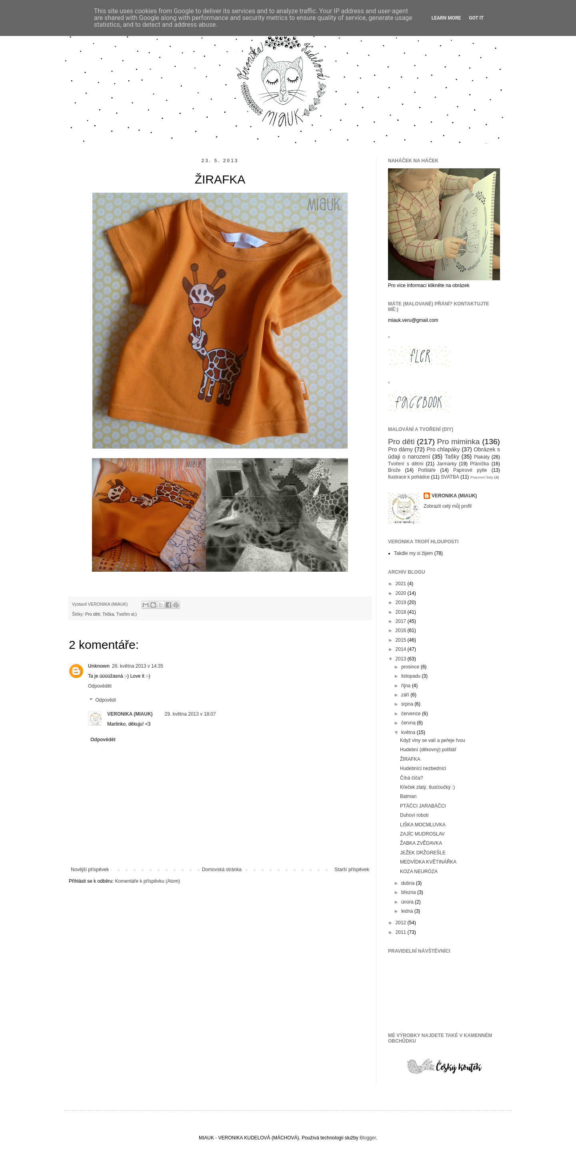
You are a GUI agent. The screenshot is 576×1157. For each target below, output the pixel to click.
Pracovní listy (481, 477)
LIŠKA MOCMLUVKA (423, 825)
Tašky (451, 456)
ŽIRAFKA (410, 759)
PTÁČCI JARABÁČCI (423, 806)
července (411, 713)
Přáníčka (479, 464)
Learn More (446, 18)
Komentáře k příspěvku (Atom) (147, 881)
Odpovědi (105, 700)
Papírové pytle (470, 470)
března (409, 892)
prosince (411, 667)
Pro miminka (458, 441)
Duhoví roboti (414, 815)
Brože (394, 470)
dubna (408, 883)
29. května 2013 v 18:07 (190, 714)
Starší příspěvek (351, 869)
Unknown (99, 666)
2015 (402, 640)
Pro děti (92, 614)
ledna (407, 911)
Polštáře (427, 470)
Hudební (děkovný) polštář (428, 749)
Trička (108, 614)
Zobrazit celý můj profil (448, 506)
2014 (402, 649)
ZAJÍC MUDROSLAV (422, 834)
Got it (476, 18)
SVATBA (450, 477)
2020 (402, 593)
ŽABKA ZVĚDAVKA (421, 843)
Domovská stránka (222, 869)
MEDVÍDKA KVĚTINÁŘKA (428, 862)
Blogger (368, 1138)
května (409, 732)
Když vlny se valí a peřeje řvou (432, 740)
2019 (402, 602)
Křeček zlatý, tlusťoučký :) (427, 787)
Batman (408, 796)
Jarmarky (446, 464)
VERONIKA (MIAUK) (130, 714)
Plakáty (482, 457)
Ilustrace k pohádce (409, 477)
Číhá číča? (411, 778)
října (406, 685)
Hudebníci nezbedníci (423, 768)
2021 (402, 583)
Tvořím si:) (126, 614)
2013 (402, 659)
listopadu (411, 676)
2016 (402, 630)
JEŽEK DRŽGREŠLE (423, 853)
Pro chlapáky (443, 449)
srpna (407, 704)
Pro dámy (400, 449)
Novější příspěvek (90, 869)
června (409, 723)
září (405, 695)
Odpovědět (100, 686)
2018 (402, 612)
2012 (402, 923)
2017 (402, 621)
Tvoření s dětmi (405, 464)
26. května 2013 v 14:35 (137, 666)
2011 (402, 932)
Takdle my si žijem (413, 553)
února (408, 902)
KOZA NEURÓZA (419, 871)
